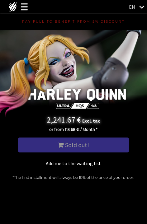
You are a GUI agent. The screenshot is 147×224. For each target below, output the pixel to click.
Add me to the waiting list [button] (73, 163)
